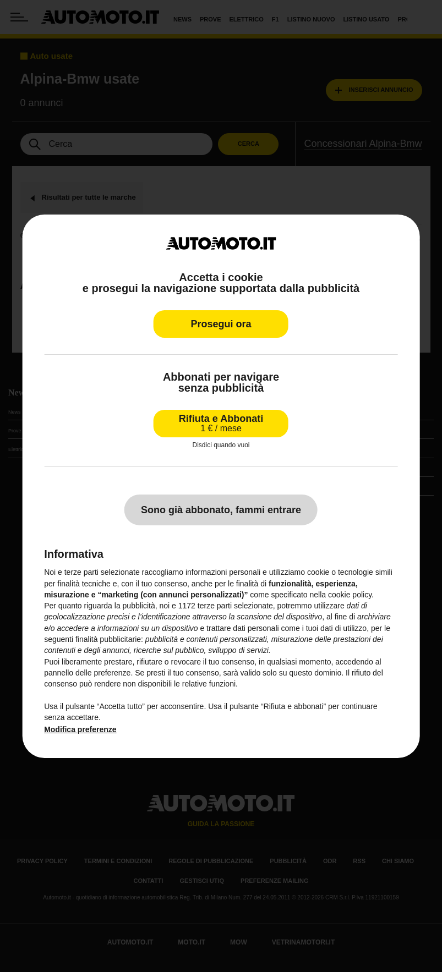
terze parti (215, 605)
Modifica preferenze (80, 729)
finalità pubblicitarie (108, 639)
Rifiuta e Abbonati (221, 423)
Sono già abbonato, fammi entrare (221, 509)
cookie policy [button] (350, 594)
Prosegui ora (220, 324)
